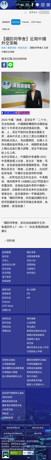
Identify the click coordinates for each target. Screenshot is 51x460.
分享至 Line (10, 65)
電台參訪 (31, 327)
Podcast (25, 22)
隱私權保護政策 (13, 428)
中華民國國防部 (34, 364)
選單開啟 (48, 5)
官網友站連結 (8, 360)
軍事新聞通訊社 (34, 372)
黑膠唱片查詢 (33, 339)
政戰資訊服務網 (34, 368)
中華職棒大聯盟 (9, 372)
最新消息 (11, 48)
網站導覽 (38, 433)
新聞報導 (6, 22)
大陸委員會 (7, 409)
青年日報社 (32, 376)
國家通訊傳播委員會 (12, 405)
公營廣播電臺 (8, 364)
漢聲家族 (31, 264)
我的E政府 (7, 397)
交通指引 (31, 269)
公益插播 (31, 322)
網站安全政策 (38, 428)
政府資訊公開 (8, 264)
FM (28, 293)
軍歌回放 (6, 327)
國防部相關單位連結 (36, 360)
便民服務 (31, 318)
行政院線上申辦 (34, 351)
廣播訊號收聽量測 (35, 335)
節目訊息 (16, 22)
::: (25, 12)
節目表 (5, 256)
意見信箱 (6, 269)
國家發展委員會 (9, 401)
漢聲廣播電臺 (4, 5)
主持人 (5, 260)
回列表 (11, 240)
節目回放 (6, 322)
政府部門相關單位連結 (13, 393)
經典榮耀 (6, 252)
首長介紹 (31, 260)
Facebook (32, 5)
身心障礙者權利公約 (12, 376)
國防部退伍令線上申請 (38, 347)
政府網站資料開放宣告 (13, 433)
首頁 (3, 48)
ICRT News (36, 22)
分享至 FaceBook (4, 65)
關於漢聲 (31, 252)
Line (37, 5)
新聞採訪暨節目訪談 (36, 331)
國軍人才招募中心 (35, 384)
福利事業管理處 (34, 380)
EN (17, 5)
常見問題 (6, 273)
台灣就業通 (7, 417)
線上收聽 (22, 5)
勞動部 (5, 413)
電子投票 (6, 277)
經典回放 (27, 5)
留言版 (30, 343)
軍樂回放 (6, 331)
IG (43, 5)
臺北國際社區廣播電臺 (13, 368)
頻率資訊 (31, 273)
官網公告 (6, 29)
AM (28, 298)
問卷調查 (6, 281)
